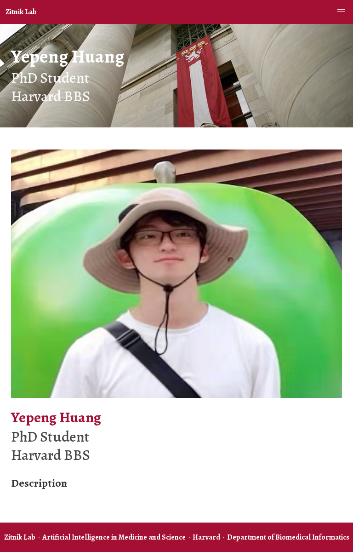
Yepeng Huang (67, 56)
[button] (341, 12)
